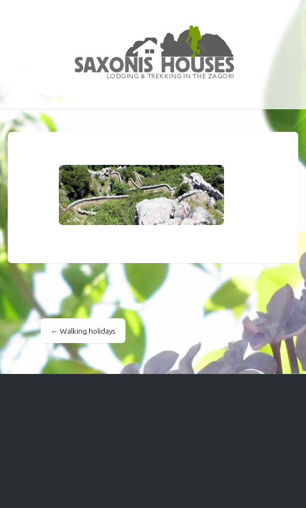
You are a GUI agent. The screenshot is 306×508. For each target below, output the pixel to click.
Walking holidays (83, 331)
